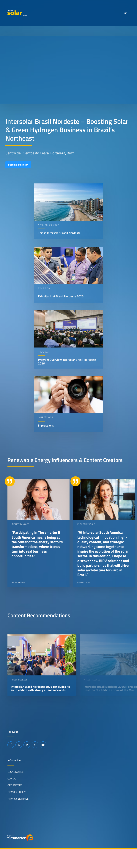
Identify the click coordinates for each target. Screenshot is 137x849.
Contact (12, 778)
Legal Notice (15, 772)
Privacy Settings (18, 798)
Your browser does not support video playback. (68, 70)
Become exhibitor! (18, 165)
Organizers (14, 785)
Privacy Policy (16, 792)
